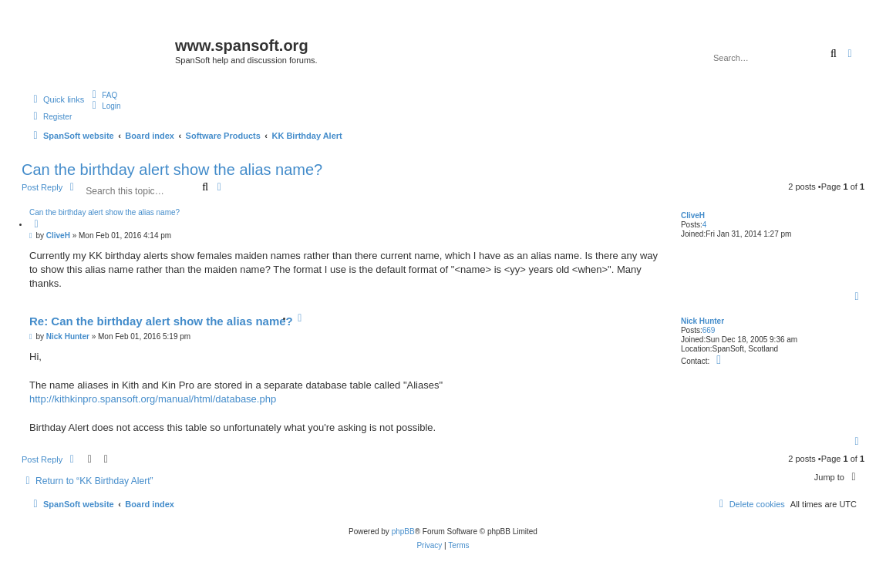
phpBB (403, 531)
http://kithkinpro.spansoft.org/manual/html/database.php (152, 399)
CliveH (693, 215)
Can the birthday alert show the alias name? (172, 169)
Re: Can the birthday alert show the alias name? (161, 321)
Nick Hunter (702, 321)
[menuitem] (102, 94)
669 (709, 330)
